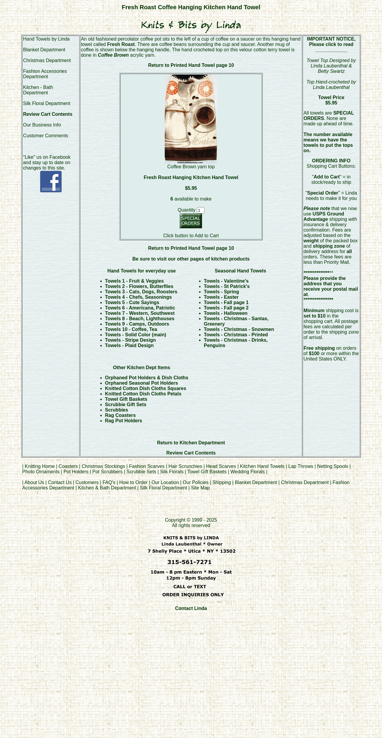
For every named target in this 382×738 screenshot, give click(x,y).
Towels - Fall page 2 (226, 307)
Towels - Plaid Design (129, 345)
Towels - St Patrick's (227, 286)
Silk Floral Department (46, 103)
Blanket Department (44, 49)
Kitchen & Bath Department (107, 487)
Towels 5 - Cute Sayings (132, 302)
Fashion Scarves (146, 466)
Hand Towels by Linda (46, 38)
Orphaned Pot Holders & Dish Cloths (146, 377)
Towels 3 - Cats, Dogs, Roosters (141, 291)
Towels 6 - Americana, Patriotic (140, 307)
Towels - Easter (221, 297)
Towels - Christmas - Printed (236, 334)
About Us (34, 482)
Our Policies (195, 482)
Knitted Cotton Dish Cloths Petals (143, 393)
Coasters (68, 466)
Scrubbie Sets (141, 471)
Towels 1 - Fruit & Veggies (134, 281)
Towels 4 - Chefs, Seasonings (138, 297)
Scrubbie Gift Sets (126, 404)
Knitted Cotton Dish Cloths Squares (145, 388)
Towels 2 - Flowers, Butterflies (139, 286)
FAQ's (108, 482)
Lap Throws (300, 466)
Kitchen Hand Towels (262, 466)
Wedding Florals (247, 471)
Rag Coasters (120, 415)
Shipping (221, 482)
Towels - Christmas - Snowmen (239, 329)
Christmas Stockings (103, 466)
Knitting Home (40, 466)
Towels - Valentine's (226, 281)
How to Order (133, 482)
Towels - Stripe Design (130, 340)
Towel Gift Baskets (126, 399)
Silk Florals (171, 471)
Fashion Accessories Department (45, 74)
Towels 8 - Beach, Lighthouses (140, 318)
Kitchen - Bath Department (38, 90)
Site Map (200, 487)
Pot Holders (76, 471)
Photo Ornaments (40, 471)
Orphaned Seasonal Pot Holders (141, 383)
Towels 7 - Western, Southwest (140, 313)
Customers (87, 482)
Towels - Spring (221, 291)
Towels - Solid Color (128, 334)
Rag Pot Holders (123, 420)
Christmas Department (47, 60)
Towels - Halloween (225, 313)
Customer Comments (45, 135)
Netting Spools (332, 466)
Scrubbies (116, 409)
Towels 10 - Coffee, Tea (131, 329)
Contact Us (60, 482)
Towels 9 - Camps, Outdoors (137, 323)
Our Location (165, 482)
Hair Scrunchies (186, 466)
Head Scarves (221, 466)
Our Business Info (42, 124)
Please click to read (331, 44)
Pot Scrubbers (107, 471)
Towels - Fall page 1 (226, 302)
